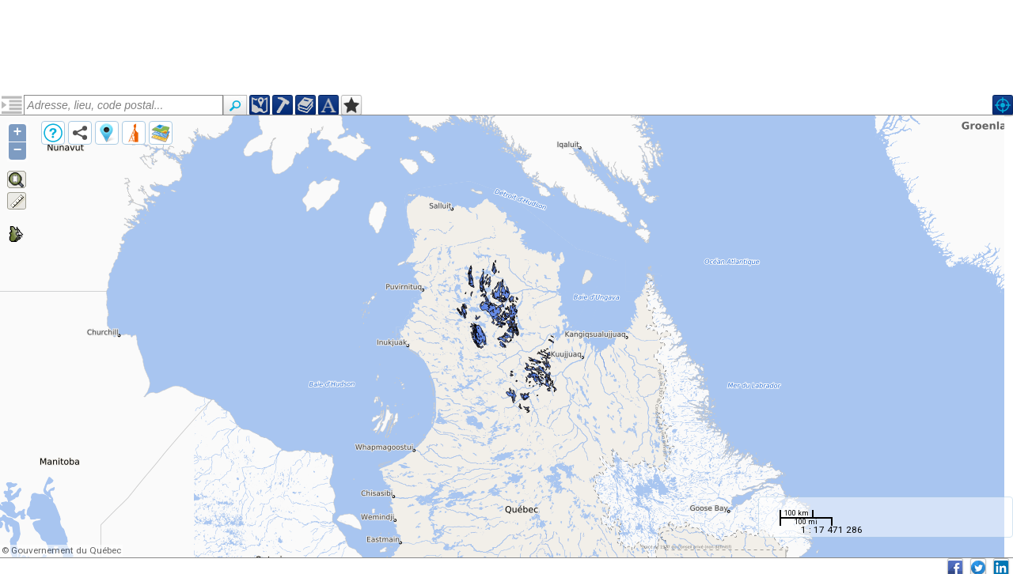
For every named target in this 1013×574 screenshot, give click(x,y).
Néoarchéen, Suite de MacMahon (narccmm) (105, 163)
